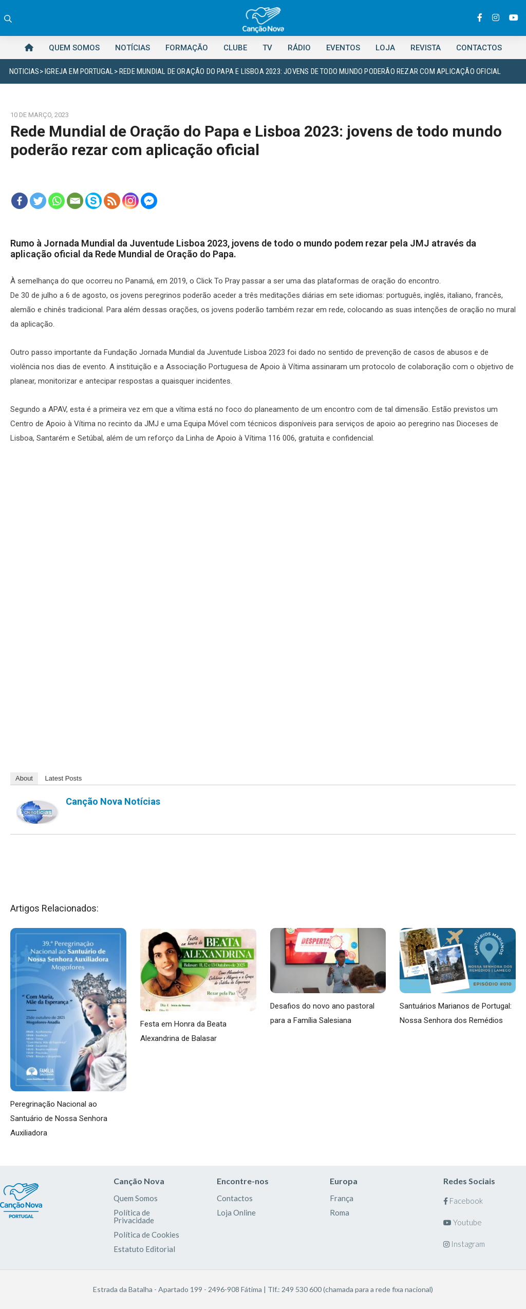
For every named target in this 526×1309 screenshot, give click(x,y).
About (24, 778)
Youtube (462, 1222)
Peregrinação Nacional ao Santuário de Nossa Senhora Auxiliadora (58, 1118)
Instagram (464, 1243)
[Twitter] (38, 201)
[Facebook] (19, 201)
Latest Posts (63, 778)
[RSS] (112, 201)
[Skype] (93, 201)
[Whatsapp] (56, 201)
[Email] (75, 201)
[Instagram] (130, 201)
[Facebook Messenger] (149, 201)
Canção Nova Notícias (113, 801)
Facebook (463, 1200)
